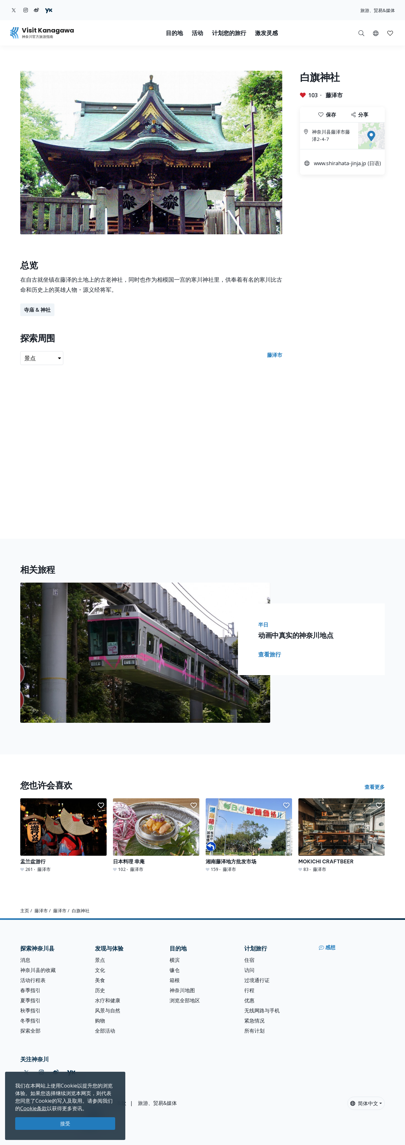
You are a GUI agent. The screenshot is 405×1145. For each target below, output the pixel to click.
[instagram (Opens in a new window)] (25, 10)
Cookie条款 (33, 1108)
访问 (249, 970)
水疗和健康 (107, 1000)
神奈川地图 (182, 990)
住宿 (249, 959)
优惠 (249, 1000)
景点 (100, 959)
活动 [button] (197, 33)
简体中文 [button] (364, 1103)
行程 (249, 990)
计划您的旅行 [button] (229, 33)
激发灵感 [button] (266, 33)
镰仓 (175, 970)
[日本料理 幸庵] (156, 835)
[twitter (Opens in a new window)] (13, 10)
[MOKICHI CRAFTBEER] (341, 835)
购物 (100, 1020)
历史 (100, 990)
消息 (25, 959)
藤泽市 (334, 95)
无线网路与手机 (262, 1010)
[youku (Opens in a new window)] (48, 10)
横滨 (175, 959)
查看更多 (374, 786)
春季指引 (30, 990)
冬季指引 (30, 1020)
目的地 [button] (174, 33)
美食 (100, 980)
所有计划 (254, 1030)
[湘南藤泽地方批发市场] (249, 835)
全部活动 (105, 1030)
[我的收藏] (390, 32)
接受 (65, 1123)
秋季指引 (30, 1010)
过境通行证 (257, 980)
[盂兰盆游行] (63, 835)
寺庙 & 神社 (37, 309)
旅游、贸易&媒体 (377, 10)
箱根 (175, 980)
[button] (376, 32)
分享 (359, 114)
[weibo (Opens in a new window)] (36, 10)
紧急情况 (254, 1020)
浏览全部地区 (185, 1000)
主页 (24, 911)
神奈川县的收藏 (38, 970)
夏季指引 (30, 1000)
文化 (100, 970)
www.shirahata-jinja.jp (340, 163)
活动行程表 (33, 980)
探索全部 (30, 1030)
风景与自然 (107, 1010)
